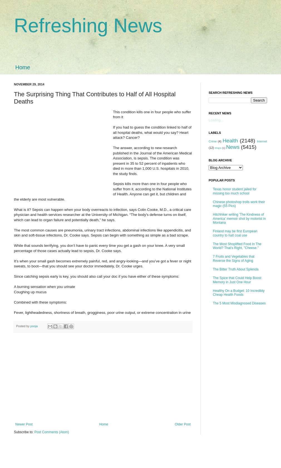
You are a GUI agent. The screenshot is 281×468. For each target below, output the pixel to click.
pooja (34, 326)
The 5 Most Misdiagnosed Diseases (239, 303)
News (233, 147)
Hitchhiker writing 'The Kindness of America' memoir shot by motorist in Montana (239, 219)
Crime (213, 141)
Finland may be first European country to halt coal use (235, 233)
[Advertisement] (63, 151)
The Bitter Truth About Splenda (235, 269)
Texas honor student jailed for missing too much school (235, 191)
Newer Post (24, 424)
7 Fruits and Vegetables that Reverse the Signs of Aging (233, 258)
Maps (218, 147)
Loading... (216, 120)
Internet (262, 141)
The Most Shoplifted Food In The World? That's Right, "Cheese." (237, 246)
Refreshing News (88, 25)
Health (230, 141)
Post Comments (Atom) (51, 432)
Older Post (183, 424)
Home (22, 67)
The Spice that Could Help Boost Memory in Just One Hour (237, 280)
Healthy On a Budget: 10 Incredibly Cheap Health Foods (239, 293)
